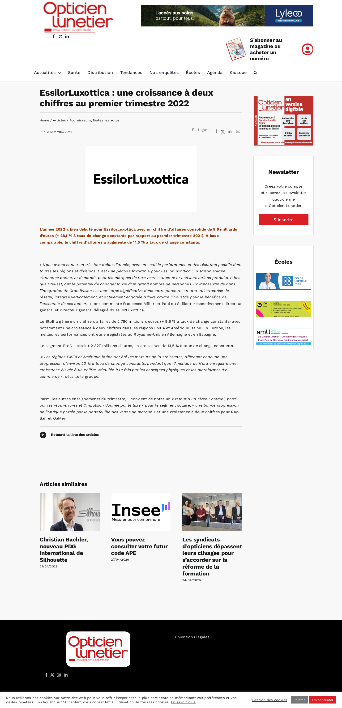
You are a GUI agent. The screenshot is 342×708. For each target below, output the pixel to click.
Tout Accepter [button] (322, 700)
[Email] (238, 131)
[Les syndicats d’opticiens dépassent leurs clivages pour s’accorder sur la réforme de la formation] (212, 495)
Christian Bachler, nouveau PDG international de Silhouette (64, 549)
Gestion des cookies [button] (269, 700)
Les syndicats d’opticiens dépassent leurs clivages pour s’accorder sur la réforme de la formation (212, 556)
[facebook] (54, 36)
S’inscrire (283, 219)
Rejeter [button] (299, 700)
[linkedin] (67, 36)
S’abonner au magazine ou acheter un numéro (266, 49)
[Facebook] (216, 131)
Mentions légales (193, 637)
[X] (223, 131)
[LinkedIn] (229, 131)
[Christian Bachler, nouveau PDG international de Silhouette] (70, 495)
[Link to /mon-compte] (307, 49)
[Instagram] (58, 675)
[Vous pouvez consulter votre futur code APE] (141, 495)
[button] (255, 72)
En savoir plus (183, 702)
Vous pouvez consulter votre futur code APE (139, 546)
